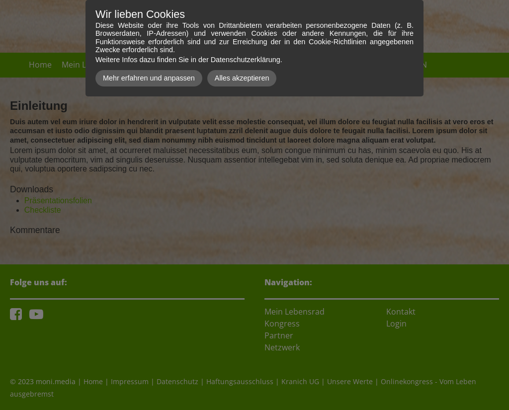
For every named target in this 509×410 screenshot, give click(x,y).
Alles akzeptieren (242, 78)
